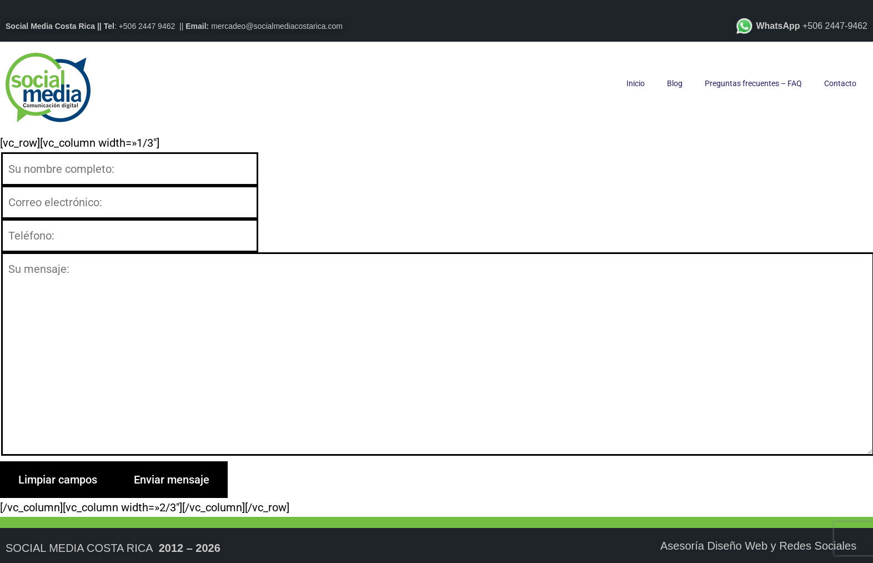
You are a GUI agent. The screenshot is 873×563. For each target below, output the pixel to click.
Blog (675, 83)
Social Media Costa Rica (79, 548)
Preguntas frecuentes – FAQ (753, 83)
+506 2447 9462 (147, 26)
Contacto (840, 83)
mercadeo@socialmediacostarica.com (277, 26)
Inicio (635, 83)
